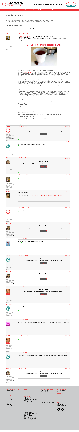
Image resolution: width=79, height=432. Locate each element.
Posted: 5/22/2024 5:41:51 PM (23, 255)
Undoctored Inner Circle (11, 390)
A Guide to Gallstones (27, 405)
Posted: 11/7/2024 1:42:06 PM (23, 352)
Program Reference (60, 398)
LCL (7, 174)
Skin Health (43, 401)
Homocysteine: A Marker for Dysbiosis (30, 411)
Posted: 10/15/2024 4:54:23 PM (23, 304)
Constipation (43, 395)
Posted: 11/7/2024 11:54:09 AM (23, 335)
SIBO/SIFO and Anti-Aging (28, 426)
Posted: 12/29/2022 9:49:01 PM (23, 207)
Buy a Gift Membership (61, 390)
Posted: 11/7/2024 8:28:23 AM (23, 319)
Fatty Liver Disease (44, 399)
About (33, 4)
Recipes (50, 4)
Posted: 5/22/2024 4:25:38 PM (23, 238)
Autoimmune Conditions (45, 391)
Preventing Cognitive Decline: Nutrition (30, 418)
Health (55, 4)
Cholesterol (43, 394)
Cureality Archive (60, 397)
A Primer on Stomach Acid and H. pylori (31, 422)
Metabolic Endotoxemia (28, 415)
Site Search (9, 411)
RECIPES (25, 389)
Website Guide (59, 399)
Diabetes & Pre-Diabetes (45, 398)
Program (38, 4)
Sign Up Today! (44, 133)
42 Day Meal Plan (60, 394)
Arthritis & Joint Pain (44, 390)
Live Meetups (9, 404)
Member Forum (8, 28)
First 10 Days (9, 397)
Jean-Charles (9, 304)
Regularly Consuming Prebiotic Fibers (30, 424)
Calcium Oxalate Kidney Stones (46, 393)
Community (44, 4)
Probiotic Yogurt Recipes (28, 423)
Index (23, 37)
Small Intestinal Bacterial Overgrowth (47, 402)
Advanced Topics (28, 396)
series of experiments (28, 72)
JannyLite (8, 191)
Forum (8, 403)
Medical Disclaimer (60, 404)
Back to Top (67, 126)
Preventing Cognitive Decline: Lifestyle (30, 417)
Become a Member (70, 5)
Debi (7, 320)
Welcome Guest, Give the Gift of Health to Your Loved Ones (40, 10)
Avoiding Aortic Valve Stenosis (29, 397)
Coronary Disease (44, 396)
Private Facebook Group (11, 405)
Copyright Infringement (61, 405)
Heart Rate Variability (27, 409)
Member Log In (70, 2)
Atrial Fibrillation (43, 392)
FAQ (7, 393)
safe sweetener (53, 99)
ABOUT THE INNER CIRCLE (13, 389)
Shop (59, 4)
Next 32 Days (9, 398)
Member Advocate (10, 392)
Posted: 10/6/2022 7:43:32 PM (23, 191)
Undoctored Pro (9, 399)
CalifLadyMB (9, 353)
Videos (8, 408)
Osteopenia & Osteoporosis (46, 400)
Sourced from (20, 36)
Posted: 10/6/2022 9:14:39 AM (23, 174)
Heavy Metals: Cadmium (28, 410)
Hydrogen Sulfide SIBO (28, 412)
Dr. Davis (8, 287)
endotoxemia (25, 75)
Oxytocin (25, 416)
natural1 (8, 255)
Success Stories (9, 400)
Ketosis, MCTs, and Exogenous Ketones (30, 413)
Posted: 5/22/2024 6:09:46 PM (23, 271)
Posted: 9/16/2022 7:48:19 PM (23, 157)
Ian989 (7, 142)
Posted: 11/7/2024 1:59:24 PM (23, 368)
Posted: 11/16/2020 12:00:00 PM (23, 33)
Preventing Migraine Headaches (29, 421)
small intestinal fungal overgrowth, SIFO (54, 69)
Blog (62, 4)
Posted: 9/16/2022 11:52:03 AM (23, 126)
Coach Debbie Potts (10, 239)
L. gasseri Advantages (27, 414)
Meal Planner (26, 391)
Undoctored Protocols (47, 389)
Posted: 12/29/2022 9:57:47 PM (23, 223)
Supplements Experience (11, 410)
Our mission (9, 391)
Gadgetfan (8, 207)
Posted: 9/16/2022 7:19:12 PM (23, 141)
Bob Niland (8, 157)
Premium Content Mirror (17, 28)
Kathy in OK (9, 126)
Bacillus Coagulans (27, 398)
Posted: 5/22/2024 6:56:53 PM (23, 286)
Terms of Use (59, 403)
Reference (8, 33)
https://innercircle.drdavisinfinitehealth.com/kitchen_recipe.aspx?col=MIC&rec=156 (46, 195)
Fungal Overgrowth (27, 404)
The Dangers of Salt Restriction (29, 403)
